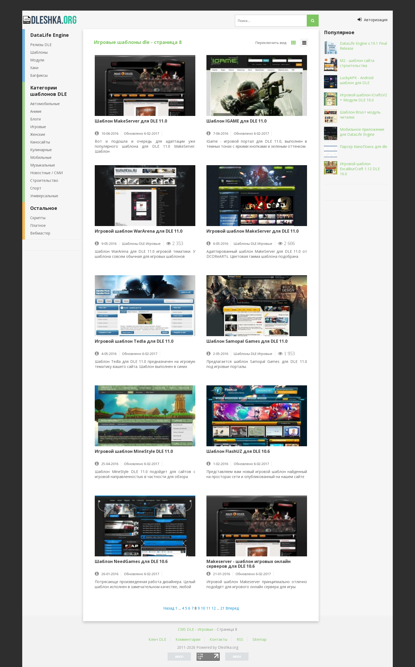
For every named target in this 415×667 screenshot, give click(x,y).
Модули (37, 59)
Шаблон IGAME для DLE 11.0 (236, 121)
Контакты (218, 639)
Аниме (36, 111)
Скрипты (38, 217)
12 (213, 608)
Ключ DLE (157, 639)
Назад (168, 608)
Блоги (35, 118)
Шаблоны (39, 52)
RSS (240, 639)
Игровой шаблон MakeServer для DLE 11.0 (252, 231)
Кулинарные (41, 149)
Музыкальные (42, 165)
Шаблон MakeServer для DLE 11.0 (131, 121)
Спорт (35, 188)
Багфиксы (39, 75)
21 (222, 608)
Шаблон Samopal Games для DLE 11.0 (246, 341)
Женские (37, 134)
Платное (38, 225)
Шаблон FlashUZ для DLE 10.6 (238, 451)
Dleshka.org (52, 20)
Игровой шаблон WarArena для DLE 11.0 (138, 231)
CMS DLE (186, 629)
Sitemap (259, 639)
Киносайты (40, 142)
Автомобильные (45, 103)
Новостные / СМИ (46, 172)
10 (203, 608)
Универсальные (44, 195)
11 (208, 608)
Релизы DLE (41, 44)
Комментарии (187, 639)
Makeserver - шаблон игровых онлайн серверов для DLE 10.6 (248, 564)
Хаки (34, 67)
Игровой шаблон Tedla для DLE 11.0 (134, 341)
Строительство (44, 180)
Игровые (38, 126)
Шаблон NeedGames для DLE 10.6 (131, 561)
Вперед (232, 608)
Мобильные (41, 157)
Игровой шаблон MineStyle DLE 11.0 (134, 451)
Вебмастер (40, 233)
